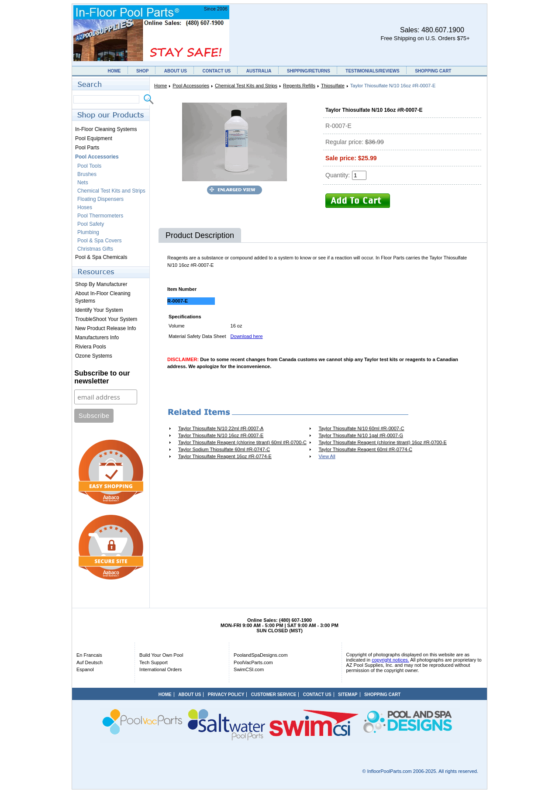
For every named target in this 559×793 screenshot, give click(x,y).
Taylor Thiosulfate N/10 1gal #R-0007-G (360, 435)
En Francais (89, 655)
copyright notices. (390, 659)
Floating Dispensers (100, 199)
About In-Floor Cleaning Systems (103, 297)
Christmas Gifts (95, 249)
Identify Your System (99, 310)
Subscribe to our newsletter (102, 377)
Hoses (84, 207)
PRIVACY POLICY (226, 694)
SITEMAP (347, 694)
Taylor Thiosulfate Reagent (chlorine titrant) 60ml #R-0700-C (242, 442)
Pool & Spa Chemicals (101, 257)
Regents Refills (299, 85)
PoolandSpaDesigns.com (261, 655)
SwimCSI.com (249, 669)
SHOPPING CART (433, 71)
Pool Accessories (191, 85)
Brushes (87, 174)
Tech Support (153, 662)
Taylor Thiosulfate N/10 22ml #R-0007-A (220, 428)
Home (160, 85)
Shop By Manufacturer (101, 284)
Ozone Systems (93, 356)
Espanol (85, 669)
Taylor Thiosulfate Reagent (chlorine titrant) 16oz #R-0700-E (382, 442)
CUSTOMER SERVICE (274, 694)
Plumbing (88, 232)
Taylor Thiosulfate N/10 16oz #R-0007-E (220, 435)
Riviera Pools (90, 347)
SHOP (142, 71)
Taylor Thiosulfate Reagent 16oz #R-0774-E (225, 456)
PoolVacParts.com (253, 662)
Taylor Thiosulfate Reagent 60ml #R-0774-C (365, 449)
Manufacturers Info (97, 337)
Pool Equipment (93, 138)
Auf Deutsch (89, 662)
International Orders (160, 669)
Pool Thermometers (100, 216)
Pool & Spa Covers (99, 241)
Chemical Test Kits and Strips (246, 85)
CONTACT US (216, 71)
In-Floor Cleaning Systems (106, 129)
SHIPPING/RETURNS (308, 71)
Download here (247, 336)
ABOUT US (175, 71)
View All (326, 456)
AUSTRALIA (259, 71)
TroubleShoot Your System (106, 319)
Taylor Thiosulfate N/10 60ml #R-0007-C (361, 428)
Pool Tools (89, 166)
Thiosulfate (333, 85)
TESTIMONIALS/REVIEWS (372, 71)
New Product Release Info (105, 328)
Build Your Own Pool (161, 655)
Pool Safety (90, 224)
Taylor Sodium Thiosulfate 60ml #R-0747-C (224, 449)
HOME (114, 71)
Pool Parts (87, 148)
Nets (82, 182)
